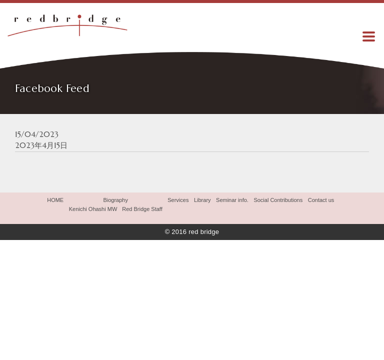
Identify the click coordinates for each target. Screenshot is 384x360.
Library (202, 200)
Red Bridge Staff (142, 209)
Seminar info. (232, 200)
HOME (55, 200)
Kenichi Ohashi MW (93, 209)
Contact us (321, 200)
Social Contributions (278, 200)
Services (178, 200)
